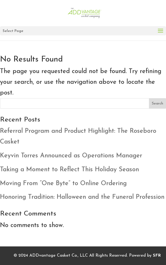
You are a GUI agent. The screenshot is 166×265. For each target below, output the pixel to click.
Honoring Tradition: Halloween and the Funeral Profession (82, 197)
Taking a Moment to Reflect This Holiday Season (69, 170)
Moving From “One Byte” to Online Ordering (63, 183)
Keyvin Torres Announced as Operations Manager (71, 156)
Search (157, 104)
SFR (157, 255)
